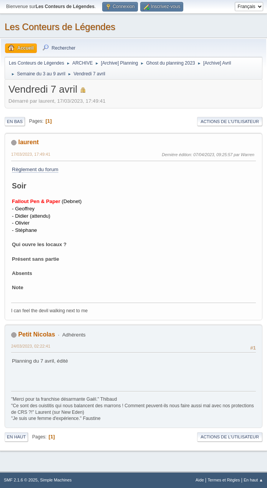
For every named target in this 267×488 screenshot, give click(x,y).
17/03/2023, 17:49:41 (30, 154)
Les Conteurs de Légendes (60, 27)
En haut (16, 437)
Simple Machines (55, 480)
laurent (28, 142)
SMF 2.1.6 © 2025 (21, 480)
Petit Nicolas (36, 334)
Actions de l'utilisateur (230, 121)
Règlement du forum (35, 169)
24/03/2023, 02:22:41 (30, 346)
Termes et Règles (223, 480)
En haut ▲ (253, 480)
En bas (15, 121)
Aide (200, 480)
